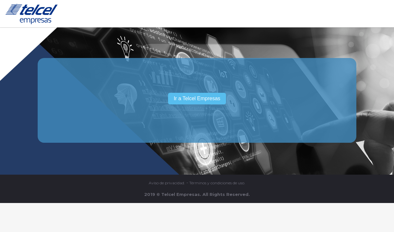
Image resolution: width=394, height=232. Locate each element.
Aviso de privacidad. (167, 183)
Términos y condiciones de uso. (217, 183)
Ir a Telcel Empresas (197, 98)
